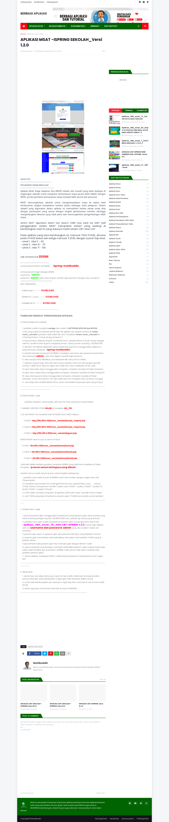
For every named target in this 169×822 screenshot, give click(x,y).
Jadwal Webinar (129, 271)
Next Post (100, 793)
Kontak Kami (39, 2)
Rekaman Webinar (129, 275)
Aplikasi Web (129, 253)
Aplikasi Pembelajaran (129, 216)
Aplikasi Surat (129, 238)
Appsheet (129, 256)
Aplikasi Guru (129, 191)
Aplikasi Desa (129, 184)
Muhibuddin (40, 663)
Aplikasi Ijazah (129, 202)
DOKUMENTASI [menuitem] (78, 26)
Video (129, 282)
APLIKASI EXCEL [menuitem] (36, 26)
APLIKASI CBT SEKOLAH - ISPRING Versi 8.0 (60, 705)
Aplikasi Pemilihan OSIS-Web (129, 220)
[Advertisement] (63, 76)
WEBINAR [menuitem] (94, 26)
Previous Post (27, 793)
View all (103, 679)
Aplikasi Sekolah (129, 231)
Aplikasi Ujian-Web (35, 34)
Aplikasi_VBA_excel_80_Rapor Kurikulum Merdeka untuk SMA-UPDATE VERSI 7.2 (135, 130)
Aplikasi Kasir (129, 209)
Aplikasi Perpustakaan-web (129, 224)
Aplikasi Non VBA (129, 213)
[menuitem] (23, 26)
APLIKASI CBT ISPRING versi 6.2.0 (91, 705)
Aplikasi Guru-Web (129, 195)
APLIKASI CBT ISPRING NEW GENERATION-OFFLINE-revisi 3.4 (134, 154)
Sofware (129, 278)
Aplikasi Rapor (129, 227)
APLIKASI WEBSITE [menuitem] (57, 26)
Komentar (142, 110)
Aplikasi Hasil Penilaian (129, 198)
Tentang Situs (26, 2)
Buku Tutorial (129, 260)
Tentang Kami (52, 2)
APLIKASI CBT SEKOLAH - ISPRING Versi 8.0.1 (31, 705)
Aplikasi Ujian (129, 245)
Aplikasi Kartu (129, 206)
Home (23, 34)
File (129, 264)
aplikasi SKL (129, 235)
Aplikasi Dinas (129, 187)
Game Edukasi (129, 267)
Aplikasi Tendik (129, 242)
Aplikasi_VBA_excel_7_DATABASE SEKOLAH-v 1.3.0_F (135, 142)
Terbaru (129, 110)
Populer (115, 110)
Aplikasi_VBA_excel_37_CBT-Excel (135, 166)
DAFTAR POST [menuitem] (110, 26)
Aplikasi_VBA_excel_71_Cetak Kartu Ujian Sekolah (134, 117)
